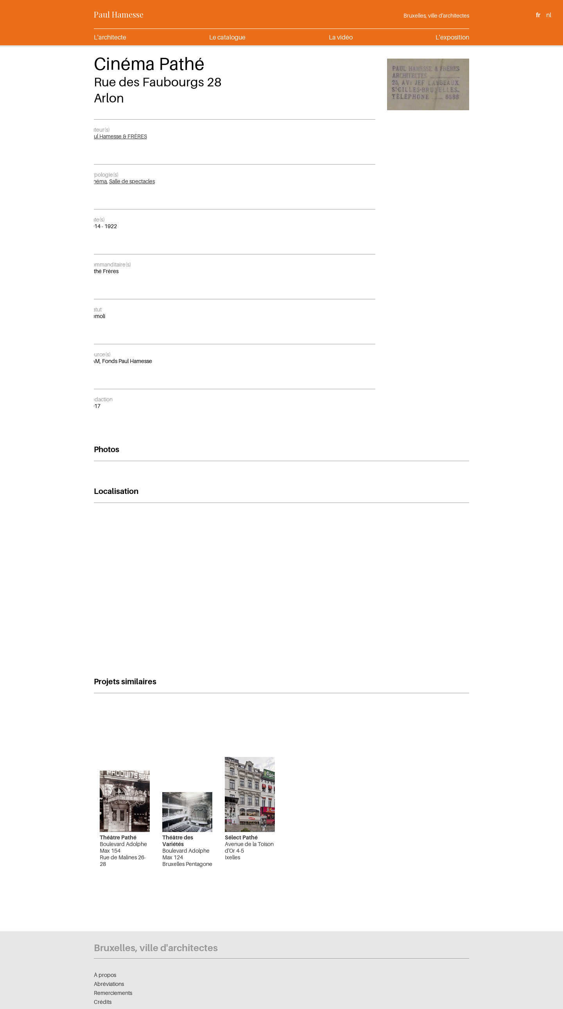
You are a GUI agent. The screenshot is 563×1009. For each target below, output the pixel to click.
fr (538, 15)
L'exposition (452, 37)
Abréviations (109, 983)
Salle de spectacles (132, 181)
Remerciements (113, 992)
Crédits (102, 1001)
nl (548, 15)
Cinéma (97, 181)
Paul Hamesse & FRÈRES (117, 136)
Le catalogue (227, 37)
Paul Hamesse (118, 14)
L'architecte (110, 37)
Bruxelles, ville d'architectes (436, 15)
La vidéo (341, 37)
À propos (105, 974)
